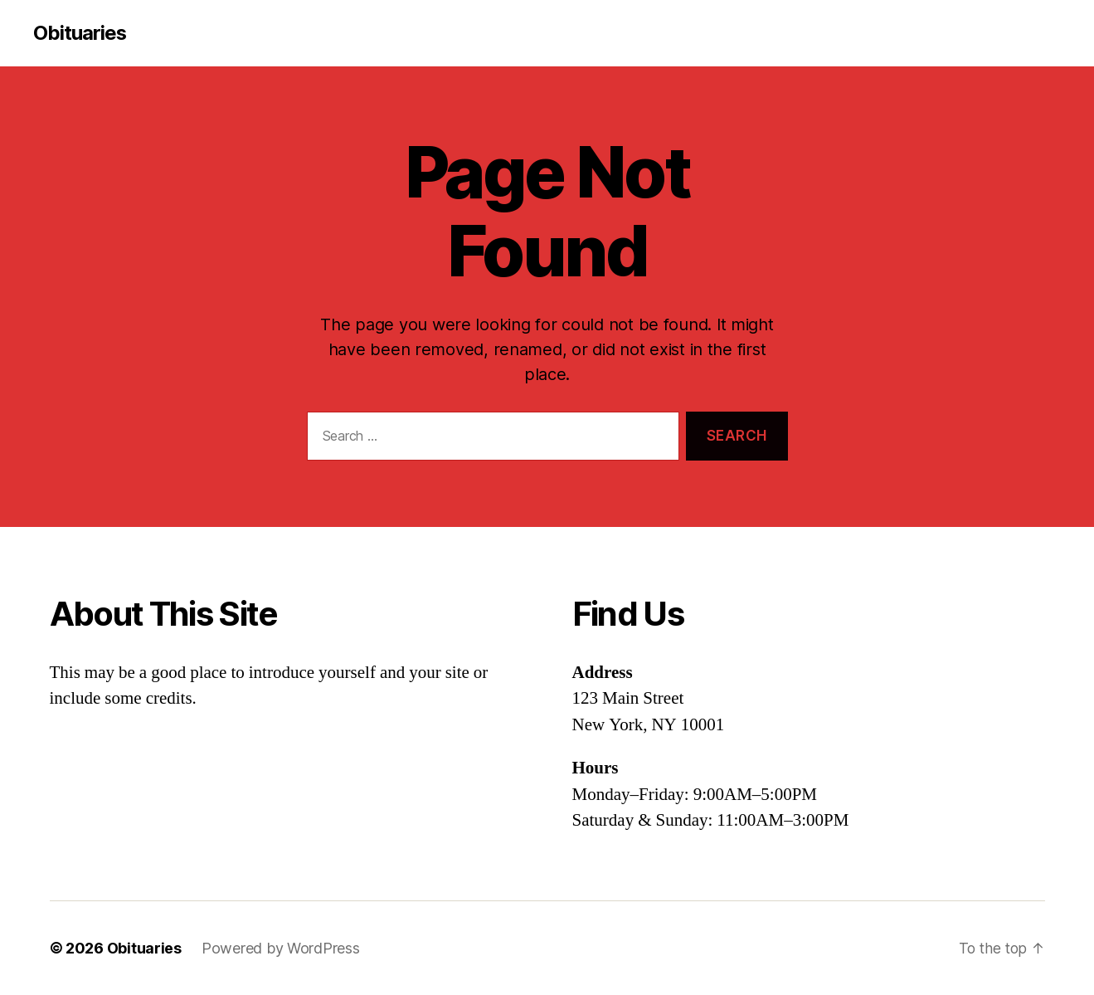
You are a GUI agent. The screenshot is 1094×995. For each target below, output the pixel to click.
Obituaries (80, 33)
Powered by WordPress (281, 948)
